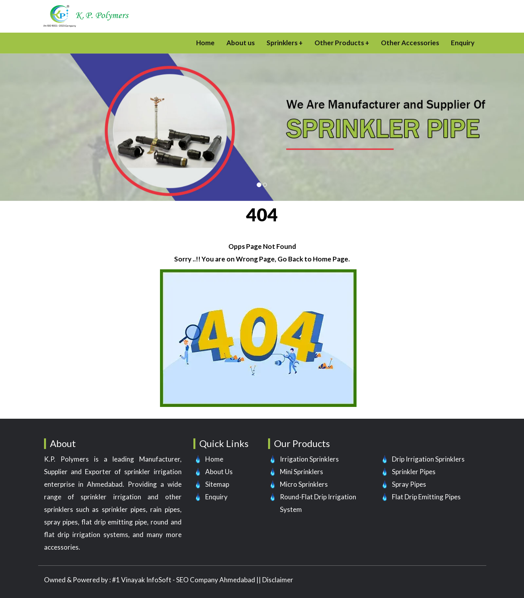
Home (205, 43)
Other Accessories (410, 43)
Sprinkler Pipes (414, 471)
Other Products (339, 43)
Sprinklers (282, 43)
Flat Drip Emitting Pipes (426, 497)
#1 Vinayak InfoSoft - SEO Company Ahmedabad (183, 580)
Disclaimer (277, 580)
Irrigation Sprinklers (309, 459)
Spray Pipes (409, 484)
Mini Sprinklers (301, 471)
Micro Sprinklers (304, 484)
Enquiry (462, 43)
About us (240, 43)
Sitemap (217, 484)
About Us (219, 471)
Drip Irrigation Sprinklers (428, 459)
